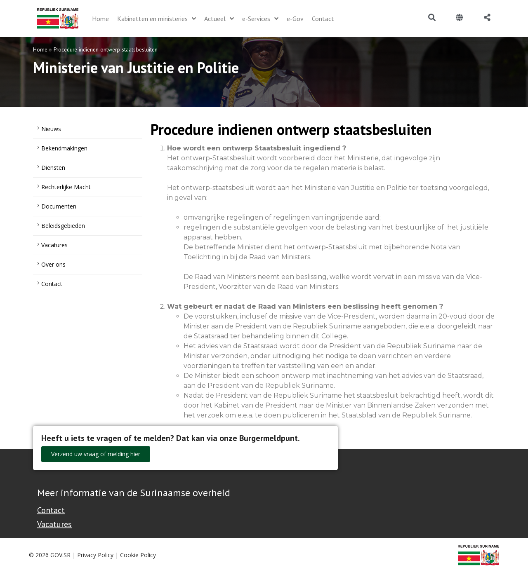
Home (40, 49)
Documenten (58, 206)
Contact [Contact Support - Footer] (51, 510)
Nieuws (51, 129)
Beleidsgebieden (63, 226)
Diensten (53, 167)
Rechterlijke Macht (66, 187)
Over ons (53, 264)
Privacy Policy (95, 555)
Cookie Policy (138, 555)
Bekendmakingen (64, 148)
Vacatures (54, 245)
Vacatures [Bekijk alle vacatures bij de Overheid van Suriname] (54, 524)
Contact (51, 284)
